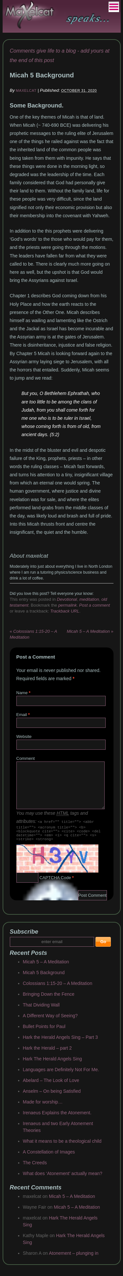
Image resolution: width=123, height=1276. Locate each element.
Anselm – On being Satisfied (52, 1095)
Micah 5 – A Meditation (46, 965)
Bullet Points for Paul (44, 1030)
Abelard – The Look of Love (51, 1084)
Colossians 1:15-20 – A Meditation (57, 987)
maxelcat (26, 90)
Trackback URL (64, 611)
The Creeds (35, 1166)
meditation (89, 599)
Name (22, 692)
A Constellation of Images (49, 1155)
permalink (67, 605)
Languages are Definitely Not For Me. (61, 1073)
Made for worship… (43, 1105)
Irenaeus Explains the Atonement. (57, 1116)
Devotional (67, 599)
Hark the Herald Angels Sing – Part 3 (60, 1041)
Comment (25, 758)
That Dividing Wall (41, 1008)
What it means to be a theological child (62, 1145)
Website (24, 736)
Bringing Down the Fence (48, 998)
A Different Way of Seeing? (50, 1019)
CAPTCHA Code (55, 881)
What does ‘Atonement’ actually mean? (62, 1177)
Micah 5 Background (44, 976)
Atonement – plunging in (73, 1257)
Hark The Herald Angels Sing (52, 1062)
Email (21, 714)
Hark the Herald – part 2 (47, 1052)
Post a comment (94, 605)
